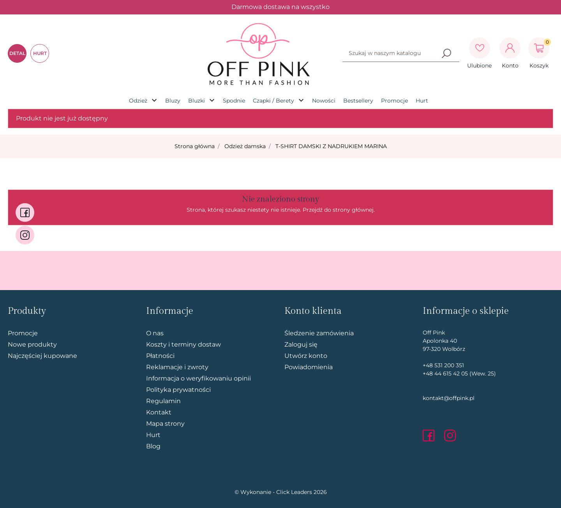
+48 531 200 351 (443, 365)
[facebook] (430, 435)
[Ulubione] (479, 47)
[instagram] (450, 435)
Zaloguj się (301, 344)
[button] (538, 47)
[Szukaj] (446, 53)
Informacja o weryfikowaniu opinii (198, 378)
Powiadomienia (308, 367)
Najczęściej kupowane (42, 355)
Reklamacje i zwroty (177, 367)
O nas (155, 333)
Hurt (153, 435)
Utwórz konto (305, 355)
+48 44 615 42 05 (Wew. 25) (459, 373)
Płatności (160, 355)
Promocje (23, 333)
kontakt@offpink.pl (449, 398)
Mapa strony (165, 423)
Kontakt (158, 412)
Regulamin (163, 401)
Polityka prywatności (178, 389)
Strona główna (195, 146)
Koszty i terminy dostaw (183, 344)
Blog (153, 446)
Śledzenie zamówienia (319, 333)
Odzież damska (245, 146)
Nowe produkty (32, 344)
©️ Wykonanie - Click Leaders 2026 (281, 492)
